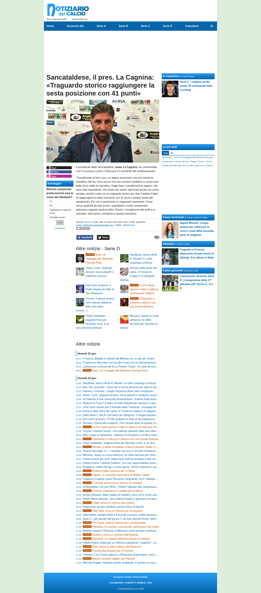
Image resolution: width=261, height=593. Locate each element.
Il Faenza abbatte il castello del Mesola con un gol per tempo (118, 358)
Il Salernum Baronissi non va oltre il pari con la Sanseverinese (119, 362)
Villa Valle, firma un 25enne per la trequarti (112, 510)
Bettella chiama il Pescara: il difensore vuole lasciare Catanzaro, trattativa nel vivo (131, 530)
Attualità (168, 243)
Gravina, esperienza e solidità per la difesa (113, 490)
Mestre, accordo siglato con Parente (109, 558)
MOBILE (141, 583)
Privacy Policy (140, 577)
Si (51, 201)
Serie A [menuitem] (101, 26)
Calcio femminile (173, 217)
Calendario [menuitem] (192, 26)
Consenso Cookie (122, 577)
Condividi (85, 237)
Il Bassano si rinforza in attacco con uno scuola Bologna (143, 302)
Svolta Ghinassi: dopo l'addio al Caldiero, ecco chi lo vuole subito (121, 494)
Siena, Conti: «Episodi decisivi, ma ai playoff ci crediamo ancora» (100, 272)
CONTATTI (130, 583)
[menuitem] (211, 26)
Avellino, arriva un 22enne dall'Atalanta (110, 534)
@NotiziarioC (129, 225)
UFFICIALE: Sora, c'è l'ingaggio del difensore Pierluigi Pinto (190, 157)
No (51, 205)
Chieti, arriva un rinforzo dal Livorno (108, 502)
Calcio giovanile (173, 270)
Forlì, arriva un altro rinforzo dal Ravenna (112, 546)
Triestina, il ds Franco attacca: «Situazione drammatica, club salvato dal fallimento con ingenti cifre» (141, 554)
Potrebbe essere (57, 217)
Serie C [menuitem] (145, 26)
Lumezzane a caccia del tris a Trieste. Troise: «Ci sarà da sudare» (122, 366)
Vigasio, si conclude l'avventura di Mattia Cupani (116, 475)
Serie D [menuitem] (167, 26)
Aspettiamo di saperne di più (60, 211)
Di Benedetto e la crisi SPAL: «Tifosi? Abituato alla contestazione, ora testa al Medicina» (135, 486)
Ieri (171, 153)
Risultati (60, 228)
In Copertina (170, 76)
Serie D (88, 222)
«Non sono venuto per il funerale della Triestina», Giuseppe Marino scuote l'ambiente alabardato (139, 407)
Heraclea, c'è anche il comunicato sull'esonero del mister (121, 526)
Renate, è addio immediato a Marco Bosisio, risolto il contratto (124, 447)
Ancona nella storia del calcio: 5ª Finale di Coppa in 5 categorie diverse (124, 411)
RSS (149, 583)
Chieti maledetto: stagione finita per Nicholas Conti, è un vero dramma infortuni (129, 443)
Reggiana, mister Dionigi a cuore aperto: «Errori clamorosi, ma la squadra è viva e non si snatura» (140, 467)
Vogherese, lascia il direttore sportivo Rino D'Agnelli (113, 506)
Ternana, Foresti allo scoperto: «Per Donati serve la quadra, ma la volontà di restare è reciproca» (140, 423)
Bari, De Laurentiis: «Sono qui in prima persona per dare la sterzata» (123, 387)
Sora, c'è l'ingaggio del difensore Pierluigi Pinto (99, 258)
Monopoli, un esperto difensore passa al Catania (116, 538)
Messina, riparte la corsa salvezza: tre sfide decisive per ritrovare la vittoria (127, 455)
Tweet (103, 237)
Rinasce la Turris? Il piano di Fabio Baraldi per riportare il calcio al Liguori (126, 403)
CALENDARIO (116, 583)
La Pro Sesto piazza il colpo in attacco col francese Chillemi (144, 289)
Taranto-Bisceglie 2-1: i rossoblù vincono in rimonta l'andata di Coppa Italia (127, 451)
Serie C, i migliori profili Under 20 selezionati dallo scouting (196, 85)
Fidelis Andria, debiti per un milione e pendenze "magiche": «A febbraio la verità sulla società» (138, 542)
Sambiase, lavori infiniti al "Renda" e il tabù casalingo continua (143, 258)
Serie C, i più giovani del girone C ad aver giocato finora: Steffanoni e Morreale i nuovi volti (136, 518)
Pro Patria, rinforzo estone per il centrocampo (114, 522)
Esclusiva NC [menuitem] (75, 26)
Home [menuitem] (50, 26)
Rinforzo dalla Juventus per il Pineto (109, 471)
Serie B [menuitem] (123, 26)
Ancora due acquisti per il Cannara (108, 550)
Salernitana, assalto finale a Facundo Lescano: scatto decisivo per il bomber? (128, 514)
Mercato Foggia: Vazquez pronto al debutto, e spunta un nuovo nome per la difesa (131, 562)
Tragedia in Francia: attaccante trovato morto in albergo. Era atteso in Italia (197, 253)
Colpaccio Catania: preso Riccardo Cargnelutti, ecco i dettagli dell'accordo (126, 478)
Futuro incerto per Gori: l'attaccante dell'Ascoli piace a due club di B (122, 459)
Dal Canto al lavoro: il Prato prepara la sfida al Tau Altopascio (100, 289)
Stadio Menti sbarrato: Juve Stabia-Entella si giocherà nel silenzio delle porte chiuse (132, 498)
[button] (60, 222)
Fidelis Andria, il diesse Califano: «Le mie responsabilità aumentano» (123, 463)
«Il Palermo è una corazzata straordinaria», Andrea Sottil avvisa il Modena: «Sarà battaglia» (137, 399)
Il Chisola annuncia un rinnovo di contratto (112, 482)
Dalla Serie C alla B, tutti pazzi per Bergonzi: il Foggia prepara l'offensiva (125, 415)
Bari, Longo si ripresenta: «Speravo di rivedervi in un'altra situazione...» (125, 435)
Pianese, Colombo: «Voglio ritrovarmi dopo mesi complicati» (118, 391)
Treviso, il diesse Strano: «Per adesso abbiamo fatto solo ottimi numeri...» (126, 431)
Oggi (165, 153)
